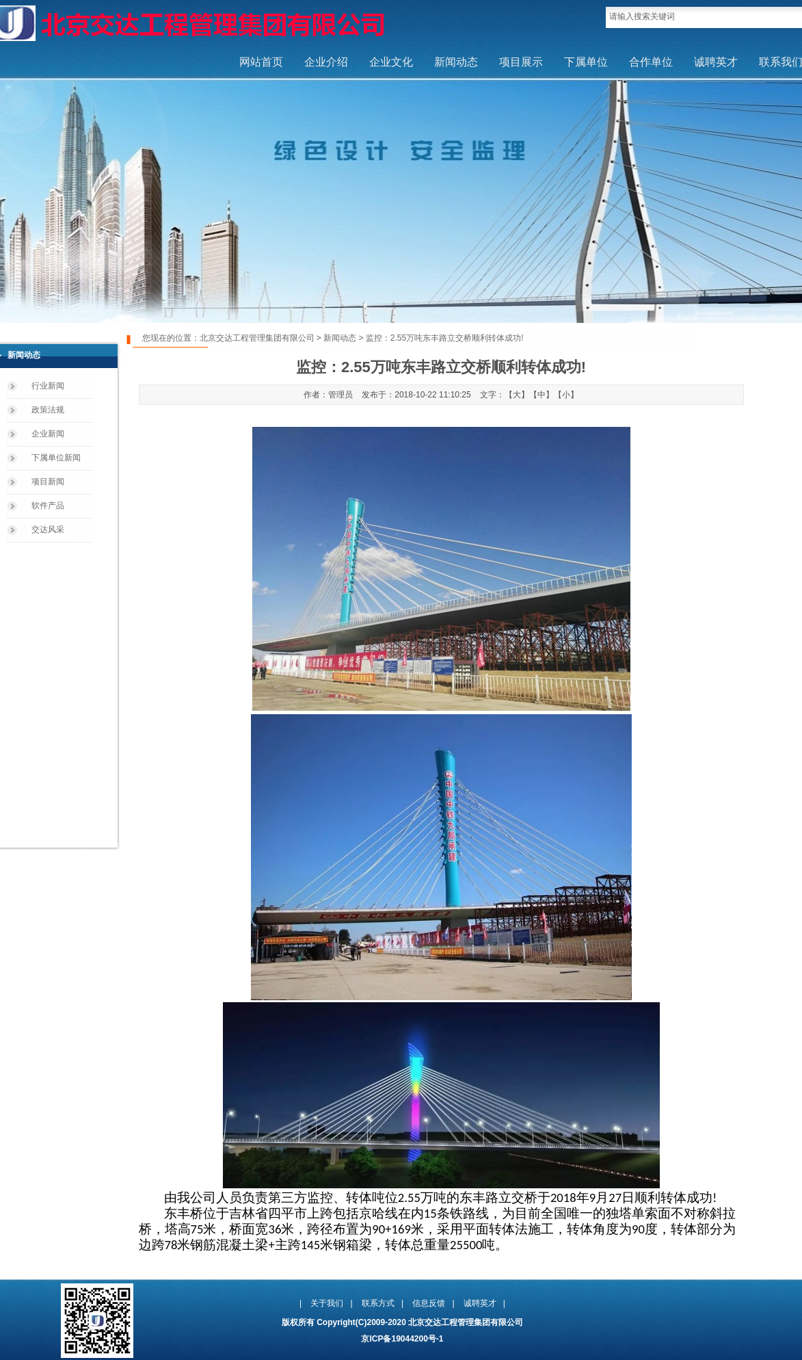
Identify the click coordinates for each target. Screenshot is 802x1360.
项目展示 (521, 62)
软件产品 (47, 505)
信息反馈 (428, 1303)
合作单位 (651, 62)
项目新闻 (47, 481)
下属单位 (586, 62)
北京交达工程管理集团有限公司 (257, 338)
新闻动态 (456, 62)
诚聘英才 (716, 62)
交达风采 (47, 529)
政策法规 (47, 410)
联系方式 (378, 1303)
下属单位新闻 (56, 457)
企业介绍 (326, 62)
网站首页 (261, 62)
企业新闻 (47, 434)
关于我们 (326, 1303)
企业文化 (391, 62)
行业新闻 (47, 386)
